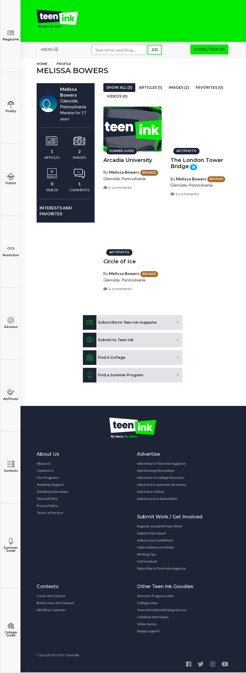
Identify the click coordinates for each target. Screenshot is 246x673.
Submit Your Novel (151, 534)
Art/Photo (10, 395)
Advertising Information (156, 471)
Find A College (104, 358)
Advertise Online (150, 492)
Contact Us (45, 471)
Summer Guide (10, 545)
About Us (44, 464)
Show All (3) (119, 88)
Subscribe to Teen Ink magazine (161, 569)
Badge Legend (148, 631)
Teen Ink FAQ (47, 499)
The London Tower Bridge (196, 163)
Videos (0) (117, 97)
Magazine (10, 35)
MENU (49, 49)
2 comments (117, 187)
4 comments (117, 288)
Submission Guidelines (155, 541)
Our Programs (48, 478)
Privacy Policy (47, 506)
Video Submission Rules (156, 548)
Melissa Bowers (124, 171)
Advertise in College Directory (160, 478)
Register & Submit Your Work (159, 527)
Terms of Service (50, 513)
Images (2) (179, 88)
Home (42, 64)
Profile (64, 64)
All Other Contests (51, 610)
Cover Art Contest (51, 596)
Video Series (147, 624)
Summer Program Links (155, 596)
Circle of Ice (119, 261)
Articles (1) (150, 88)
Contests (10, 467)
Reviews (10, 323)
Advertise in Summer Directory (161, 485)
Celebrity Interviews (52, 492)
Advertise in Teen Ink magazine (161, 464)
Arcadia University (127, 160)
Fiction (10, 179)
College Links (147, 603)
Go (155, 50)
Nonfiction (10, 251)
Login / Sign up (209, 50)
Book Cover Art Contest (55, 603)
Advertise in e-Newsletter (157, 499)
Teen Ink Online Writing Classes (162, 610)
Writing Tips (146, 555)
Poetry (10, 107)
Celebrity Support (50, 485)
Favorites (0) (209, 88)
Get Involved (147, 562)
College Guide (10, 629)
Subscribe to (119, 323)
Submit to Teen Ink (108, 340)
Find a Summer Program (113, 375)
